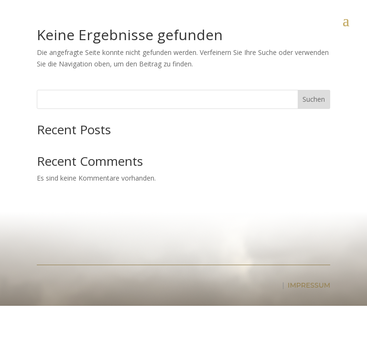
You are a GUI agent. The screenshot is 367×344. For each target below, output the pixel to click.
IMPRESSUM (309, 285)
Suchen (313, 99)
